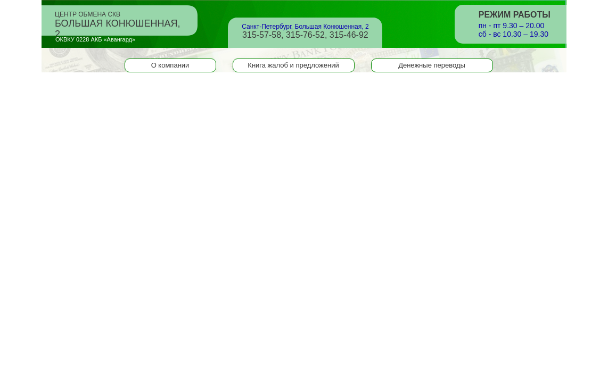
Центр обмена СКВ (117, 21)
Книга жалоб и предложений (293, 65)
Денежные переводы (431, 65)
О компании (170, 65)
